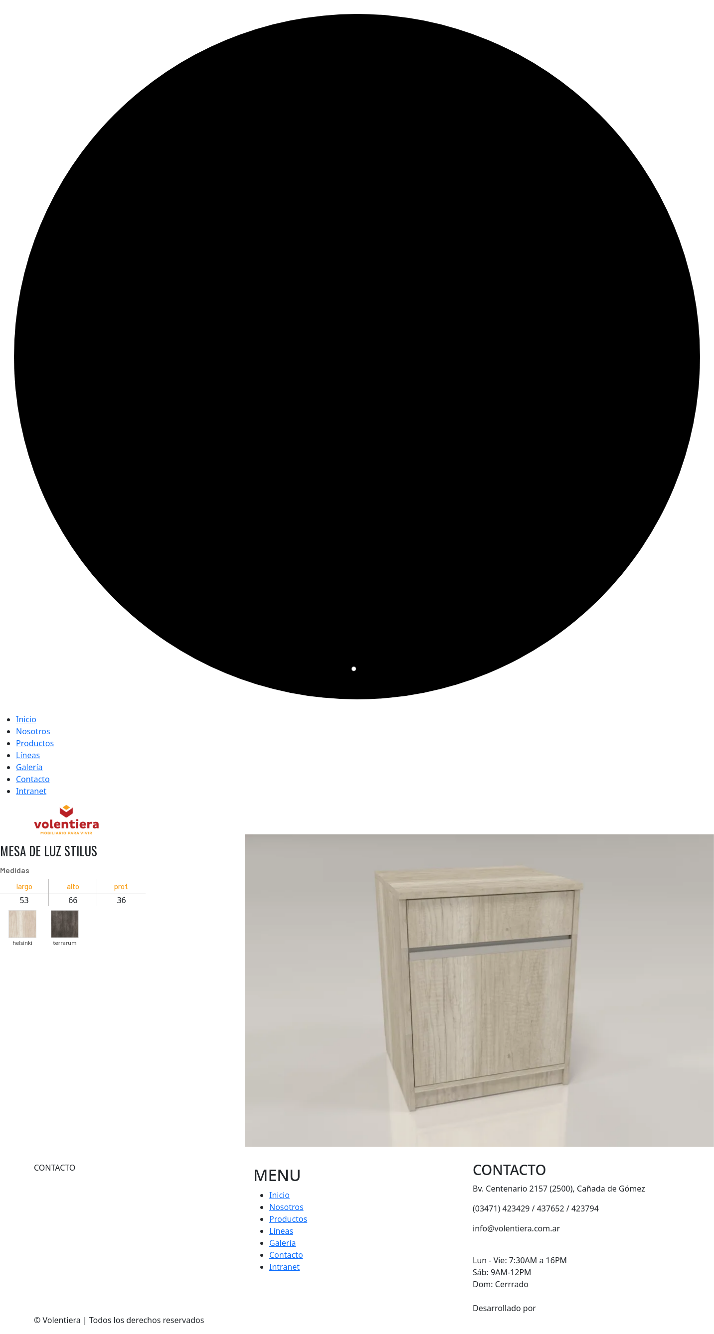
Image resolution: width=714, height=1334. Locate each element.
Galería (29, 767)
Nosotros (33, 731)
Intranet (31, 791)
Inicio (26, 719)
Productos (35, 743)
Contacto (33, 779)
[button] (22, 921)
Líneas (28, 755)
